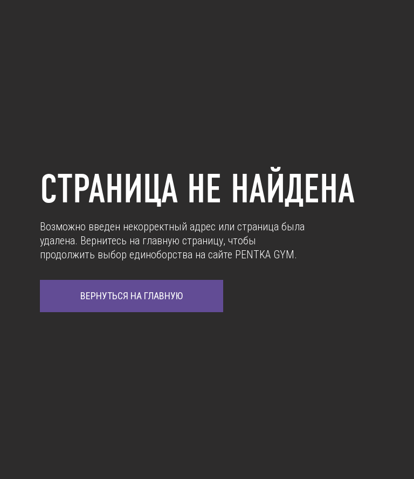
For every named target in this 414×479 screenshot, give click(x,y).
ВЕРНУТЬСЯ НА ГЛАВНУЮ (131, 295)
